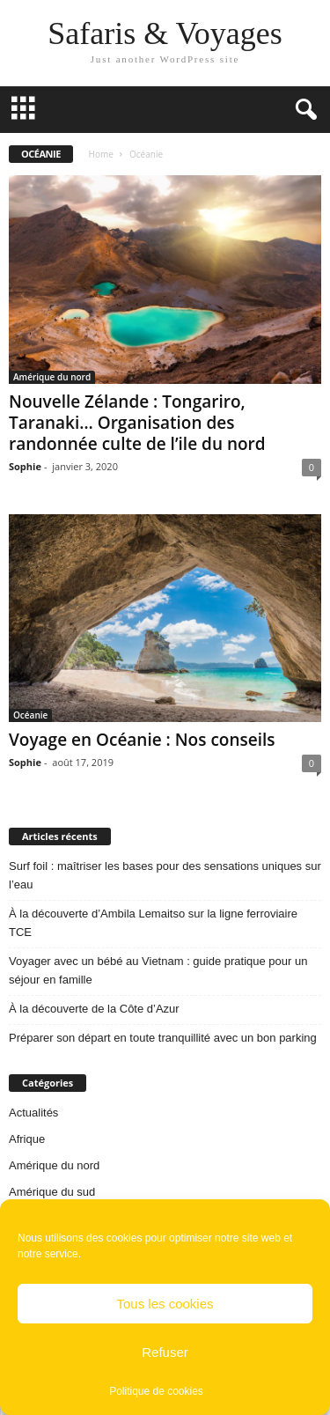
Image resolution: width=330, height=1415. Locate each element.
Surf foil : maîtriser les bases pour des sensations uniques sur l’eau (165, 875)
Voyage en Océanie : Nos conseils (142, 739)
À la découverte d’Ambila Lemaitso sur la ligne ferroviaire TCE (153, 923)
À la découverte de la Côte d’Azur (94, 1008)
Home (101, 154)
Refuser (165, 1352)
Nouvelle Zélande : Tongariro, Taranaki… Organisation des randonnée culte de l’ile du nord (137, 422)
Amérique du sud (52, 1191)
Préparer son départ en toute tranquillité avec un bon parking (163, 1037)
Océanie (30, 715)
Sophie (25, 466)
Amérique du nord (52, 377)
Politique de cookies (156, 1391)
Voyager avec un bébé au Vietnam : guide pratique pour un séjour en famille (158, 970)
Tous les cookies (164, 1303)
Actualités (33, 1112)
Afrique (27, 1139)
